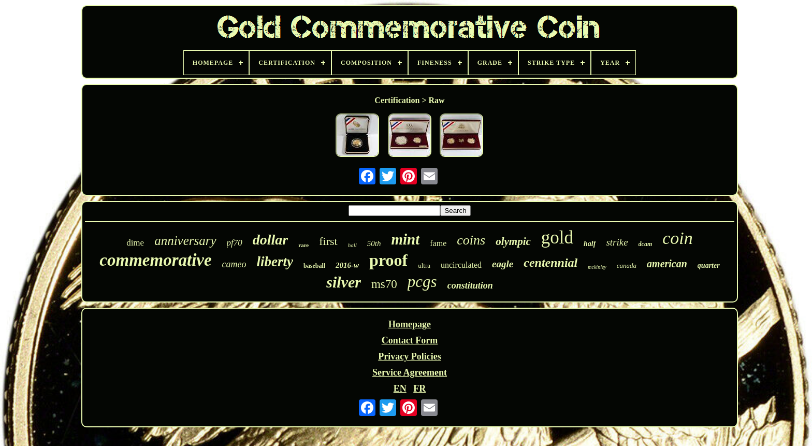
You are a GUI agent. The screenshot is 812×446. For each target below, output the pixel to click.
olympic (513, 241)
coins (471, 240)
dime (135, 243)
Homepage (409, 324)
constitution (470, 285)
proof (388, 260)
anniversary (185, 241)
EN (400, 388)
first (328, 241)
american (667, 263)
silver (343, 282)
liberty (275, 261)
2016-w (347, 265)
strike (617, 242)
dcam (646, 244)
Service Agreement (409, 372)
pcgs (422, 281)
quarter (709, 265)
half (590, 244)
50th (374, 243)
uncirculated (461, 265)
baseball (314, 265)
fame (438, 243)
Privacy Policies (409, 356)
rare (303, 245)
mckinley (597, 267)
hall (352, 245)
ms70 (384, 284)
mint (405, 239)
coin (677, 238)
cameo (234, 264)
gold (557, 237)
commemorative (155, 260)
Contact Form (410, 340)
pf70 (234, 243)
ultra (424, 265)
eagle (502, 263)
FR (419, 388)
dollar (270, 240)
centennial (550, 262)
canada (626, 265)
